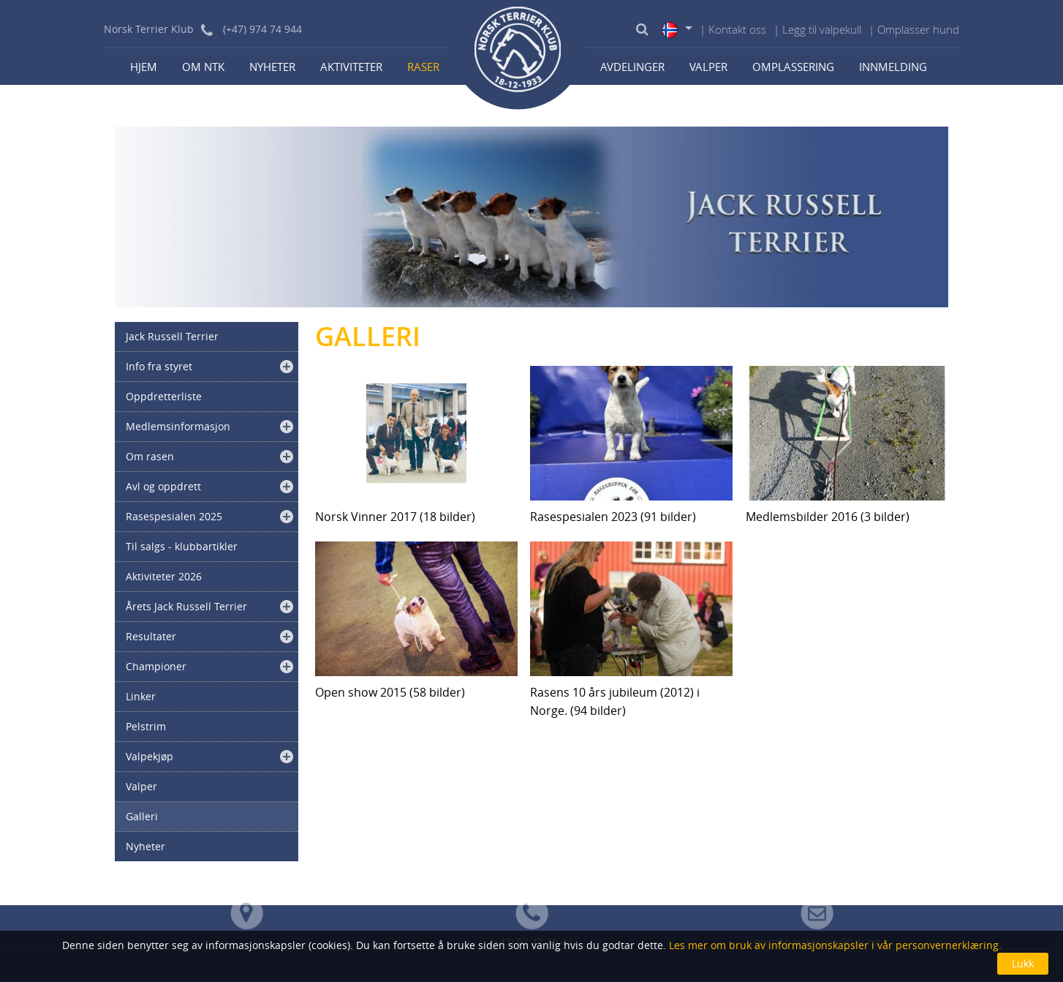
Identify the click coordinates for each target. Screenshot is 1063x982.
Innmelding (893, 66)
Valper (708, 66)
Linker (141, 696)
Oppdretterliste (164, 396)
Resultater (151, 636)
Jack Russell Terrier (172, 336)
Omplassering (793, 66)
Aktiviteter (351, 66)
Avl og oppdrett (163, 486)
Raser (423, 66)
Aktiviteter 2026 (164, 576)
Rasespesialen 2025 (174, 516)
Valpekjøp (149, 756)
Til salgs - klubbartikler (182, 546)
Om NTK (203, 66)
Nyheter (272, 66)
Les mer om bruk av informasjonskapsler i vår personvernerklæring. (834, 945)
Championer (156, 666)
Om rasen (150, 456)
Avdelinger (632, 66)
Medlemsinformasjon (178, 426)
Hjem (143, 66)
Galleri (142, 816)
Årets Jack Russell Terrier (186, 606)
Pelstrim (146, 726)
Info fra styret (159, 366)
